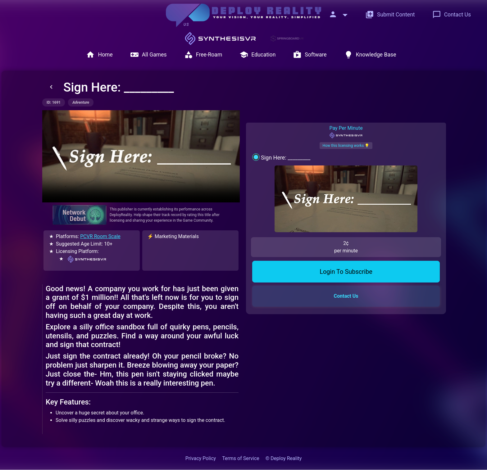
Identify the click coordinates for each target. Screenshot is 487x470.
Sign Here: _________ (285, 157)
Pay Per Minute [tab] (346, 132)
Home (99, 54)
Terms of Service (240, 458)
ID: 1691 (54, 102)
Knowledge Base (370, 54)
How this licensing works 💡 (346, 145)
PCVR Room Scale (100, 236)
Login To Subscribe (346, 223)
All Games (148, 54)
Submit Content (390, 14)
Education (257, 54)
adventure (80, 102)
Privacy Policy (200, 458)
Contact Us (451, 14)
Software (309, 54)
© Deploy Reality (284, 458)
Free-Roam (203, 54)
